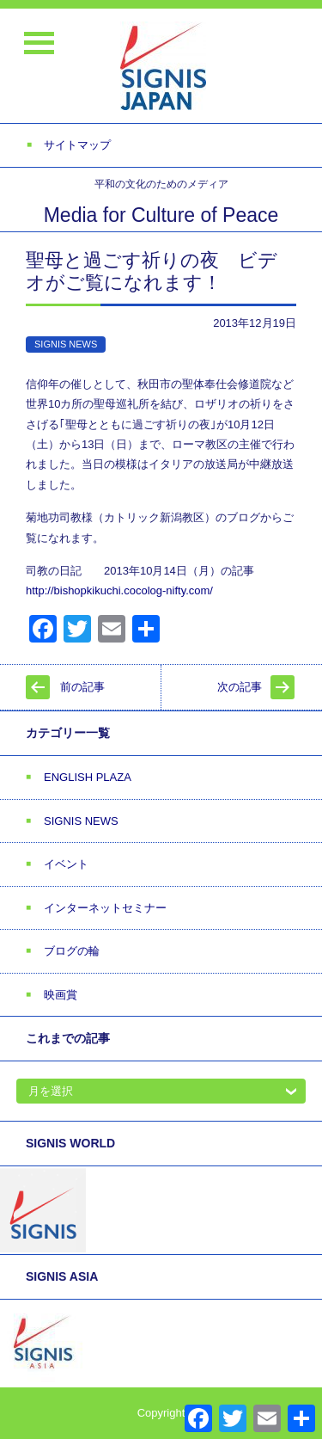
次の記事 (239, 686)
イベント (66, 864)
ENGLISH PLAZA (87, 777)
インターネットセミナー (105, 907)
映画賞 (60, 994)
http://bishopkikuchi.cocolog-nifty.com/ (119, 590)
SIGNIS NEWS (65, 344)
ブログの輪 (72, 950)
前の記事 (82, 686)
